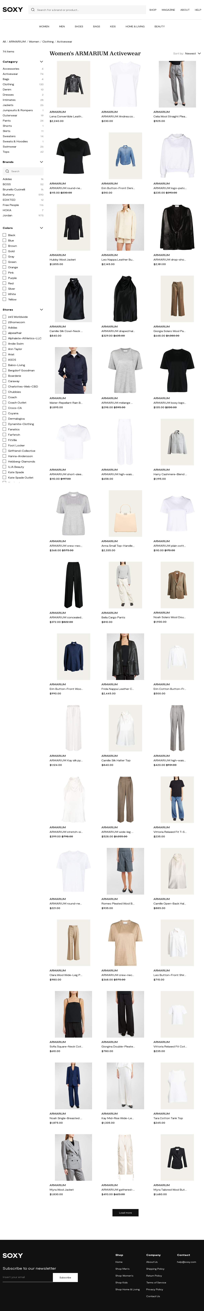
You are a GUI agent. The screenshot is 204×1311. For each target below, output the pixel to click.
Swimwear (9, 146)
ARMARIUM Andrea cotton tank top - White (118, 116)
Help (198, 9)
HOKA (7, 210)
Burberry (9, 194)
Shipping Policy (155, 1268)
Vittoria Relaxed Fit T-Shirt (170, 831)
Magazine (168, 9)
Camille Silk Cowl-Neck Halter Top (66, 331)
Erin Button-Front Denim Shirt (118, 188)
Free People (11, 204)
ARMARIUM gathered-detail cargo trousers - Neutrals (118, 1189)
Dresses (8, 94)
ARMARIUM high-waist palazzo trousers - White (118, 474)
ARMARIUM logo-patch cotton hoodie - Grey (170, 188)
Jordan (7, 215)
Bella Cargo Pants (113, 617)
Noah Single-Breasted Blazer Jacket (66, 1118)
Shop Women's (124, 1275)
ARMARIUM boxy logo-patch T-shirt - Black (170, 402)
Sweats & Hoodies (15, 141)
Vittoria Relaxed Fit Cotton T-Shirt (170, 1046)
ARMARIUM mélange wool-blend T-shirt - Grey (118, 402)
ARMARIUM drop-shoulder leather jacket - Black (170, 259)
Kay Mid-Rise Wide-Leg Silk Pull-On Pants (118, 1118)
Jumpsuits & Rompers (18, 110)
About (185, 9)
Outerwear (10, 115)
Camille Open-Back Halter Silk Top (170, 903)
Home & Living (135, 26)
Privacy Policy (154, 1289)
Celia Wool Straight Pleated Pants (170, 116)
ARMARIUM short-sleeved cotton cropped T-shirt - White (66, 474)
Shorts (7, 125)
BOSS (7, 184)
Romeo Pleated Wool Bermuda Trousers (118, 903)
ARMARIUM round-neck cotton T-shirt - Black (66, 188)
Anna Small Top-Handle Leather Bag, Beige (118, 545)
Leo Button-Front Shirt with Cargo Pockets (170, 974)
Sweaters (9, 136)
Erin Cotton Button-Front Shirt (170, 688)
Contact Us (153, 1296)
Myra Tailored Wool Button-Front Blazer (170, 1189)
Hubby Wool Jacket (63, 259)
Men (62, 26)
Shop (152, 9)
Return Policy (154, 1275)
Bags (96, 26)
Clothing (48, 41)
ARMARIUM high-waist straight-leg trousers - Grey (170, 760)
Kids (113, 26)
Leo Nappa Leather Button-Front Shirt (118, 259)
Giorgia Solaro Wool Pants (170, 331)
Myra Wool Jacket (62, 1189)
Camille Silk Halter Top (116, 760)
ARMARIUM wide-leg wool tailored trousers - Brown (118, 831)
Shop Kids (121, 1282)
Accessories (11, 68)
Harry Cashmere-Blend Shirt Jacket (170, 474)
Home (119, 1261)
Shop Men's (122, 1268)
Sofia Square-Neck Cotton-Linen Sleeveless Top (66, 1046)
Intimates (9, 99)
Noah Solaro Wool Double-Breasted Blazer (170, 617)
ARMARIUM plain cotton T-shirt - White (170, 545)
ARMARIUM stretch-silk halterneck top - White (66, 831)
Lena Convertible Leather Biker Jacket (66, 116)
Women (44, 26)
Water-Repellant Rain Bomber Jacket (66, 402)
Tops (6, 151)
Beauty (160, 26)
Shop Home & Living (127, 1289)
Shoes (79, 26)
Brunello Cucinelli (14, 189)
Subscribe (65, 1277)
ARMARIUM (17, 41)
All (4, 41)
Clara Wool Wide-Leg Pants (66, 974)
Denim (7, 89)
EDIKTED (9, 199)
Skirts (6, 130)
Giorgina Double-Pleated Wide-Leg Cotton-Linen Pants (118, 1046)
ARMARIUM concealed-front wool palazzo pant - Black (66, 617)
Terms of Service (156, 1282)
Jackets (8, 104)
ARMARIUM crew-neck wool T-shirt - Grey (66, 545)
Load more (125, 1212)
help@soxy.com (186, 1261)
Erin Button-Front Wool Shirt (66, 688)
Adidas (7, 178)
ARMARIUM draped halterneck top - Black (118, 331)
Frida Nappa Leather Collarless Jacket (118, 688)
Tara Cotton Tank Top (168, 1118)
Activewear (10, 73)
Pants (7, 120)
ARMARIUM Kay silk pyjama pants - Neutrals (66, 760)
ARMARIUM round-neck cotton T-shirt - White (66, 903)
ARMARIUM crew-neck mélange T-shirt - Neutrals (118, 974)
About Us (152, 1261)
